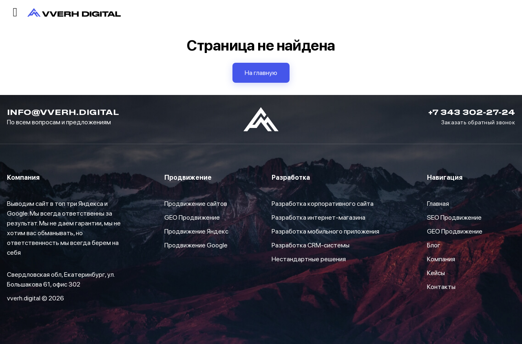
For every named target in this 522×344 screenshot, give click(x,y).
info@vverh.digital (63, 112)
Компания (441, 259)
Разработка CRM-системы (310, 245)
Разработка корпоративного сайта (323, 203)
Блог (433, 245)
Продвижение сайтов (195, 203)
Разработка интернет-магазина (318, 217)
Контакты (441, 287)
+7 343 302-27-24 (471, 112)
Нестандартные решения (309, 259)
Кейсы (436, 273)
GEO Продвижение (192, 217)
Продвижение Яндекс (196, 231)
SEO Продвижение (454, 217)
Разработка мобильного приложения (325, 231)
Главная (438, 203)
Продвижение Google (196, 245)
